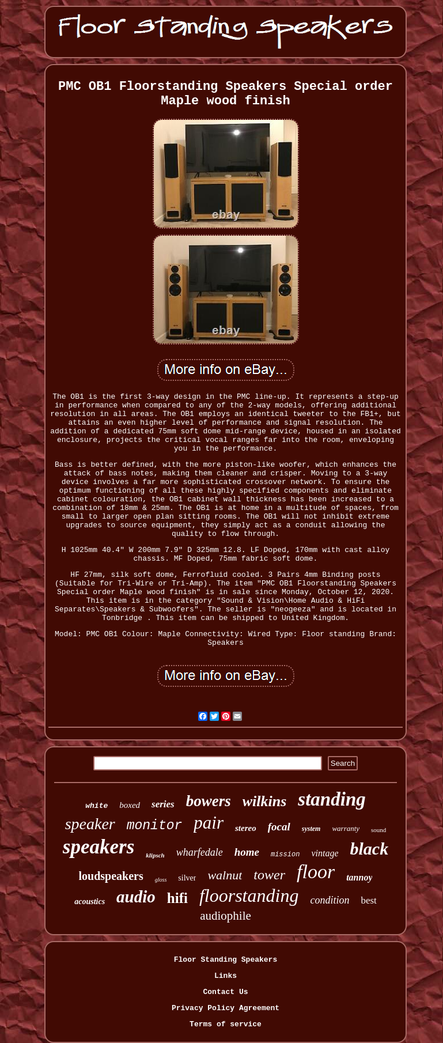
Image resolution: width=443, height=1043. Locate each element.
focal (279, 827)
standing (331, 799)
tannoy (359, 877)
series (163, 804)
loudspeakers (111, 876)
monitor (155, 825)
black (369, 848)
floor (316, 871)
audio (136, 896)
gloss (161, 879)
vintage (324, 853)
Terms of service (226, 1024)
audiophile (225, 916)
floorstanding (248, 895)
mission (285, 855)
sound (378, 829)
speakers (98, 847)
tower (269, 874)
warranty (345, 828)
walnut (224, 875)
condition (329, 900)
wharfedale (199, 852)
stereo (245, 828)
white (96, 806)
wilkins (265, 801)
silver (187, 878)
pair (209, 823)
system (311, 829)
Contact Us (225, 992)
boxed (129, 805)
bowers (208, 801)
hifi (177, 898)
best (368, 900)
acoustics (89, 901)
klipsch (155, 855)
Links (225, 976)
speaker (90, 824)
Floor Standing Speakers (225, 959)
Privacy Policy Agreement (225, 1008)
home (246, 852)
